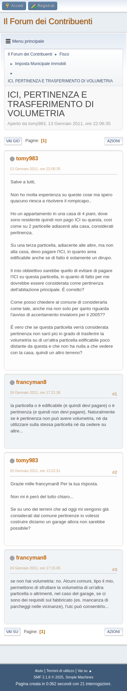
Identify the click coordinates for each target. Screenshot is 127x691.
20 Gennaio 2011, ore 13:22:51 (35, 471)
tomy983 (27, 158)
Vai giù (13, 141)
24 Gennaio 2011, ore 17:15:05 (35, 568)
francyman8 (31, 382)
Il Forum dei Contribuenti (47, 21)
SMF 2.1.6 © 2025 (48, 677)
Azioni (113, 141)
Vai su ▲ (85, 671)
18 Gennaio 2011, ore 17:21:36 (35, 392)
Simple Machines (79, 677)
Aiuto (39, 671)
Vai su (12, 632)
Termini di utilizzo (60, 671)
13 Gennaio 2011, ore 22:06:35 (35, 169)
